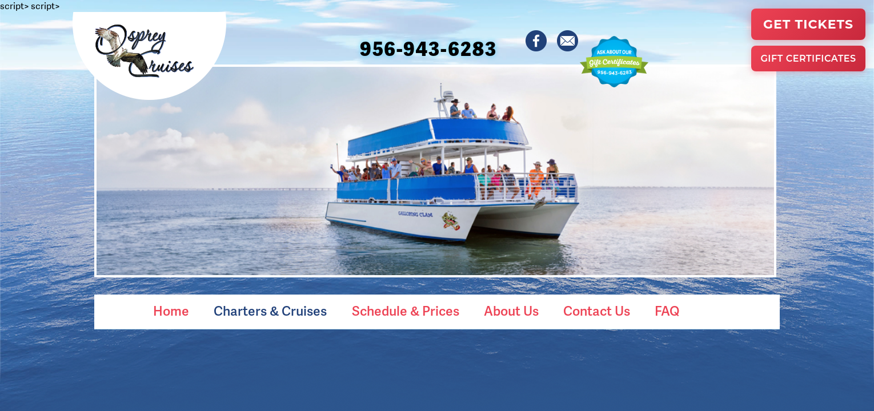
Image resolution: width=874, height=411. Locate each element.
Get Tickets (808, 24)
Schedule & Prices (405, 310)
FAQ (667, 310)
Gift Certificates (808, 58)
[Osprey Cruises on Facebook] (537, 41)
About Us (511, 310)
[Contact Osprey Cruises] (568, 41)
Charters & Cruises (270, 310)
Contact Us (596, 310)
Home (171, 310)
